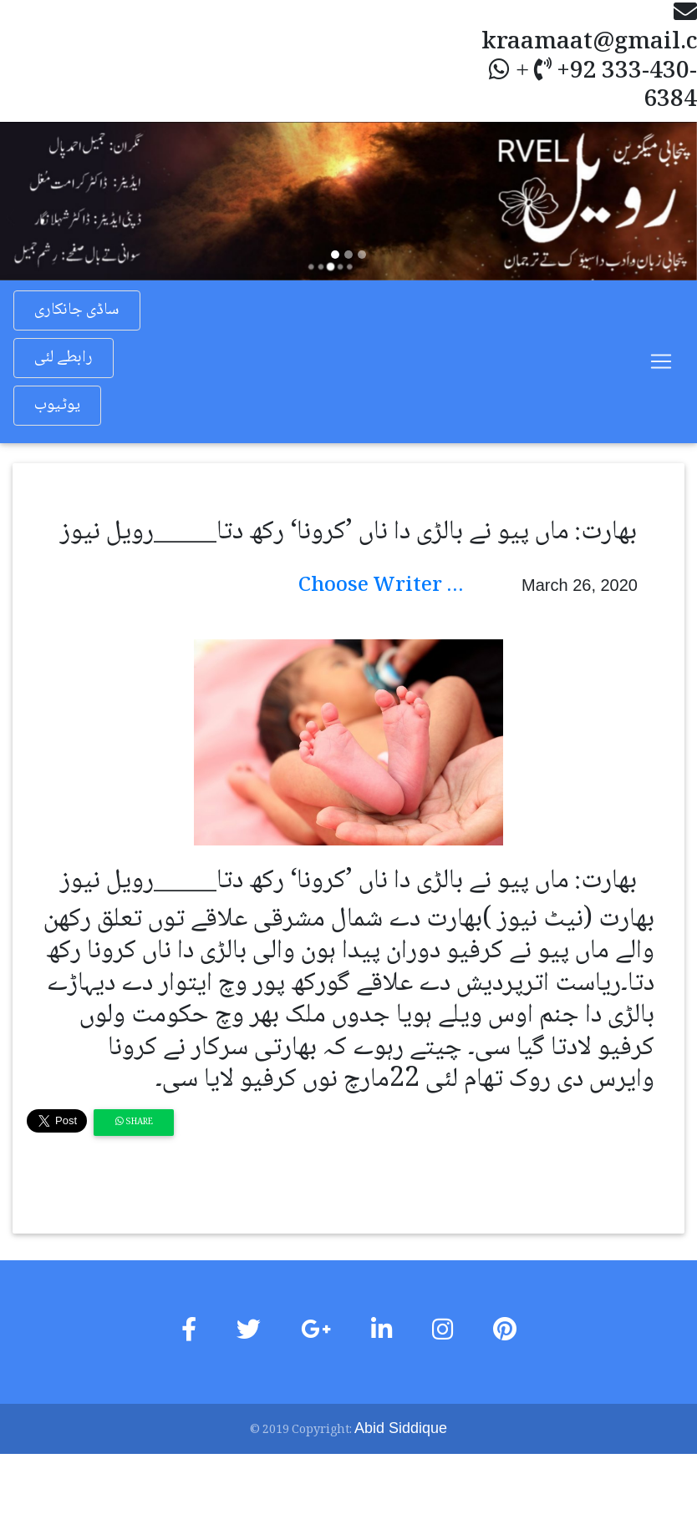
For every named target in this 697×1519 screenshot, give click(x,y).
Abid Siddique (400, 1428)
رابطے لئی (63, 358)
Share (134, 1122)
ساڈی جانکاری (77, 310)
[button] (52, 201)
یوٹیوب (57, 405)
